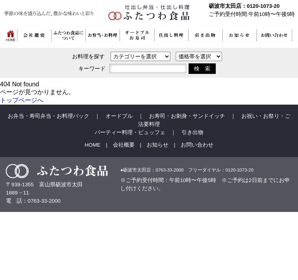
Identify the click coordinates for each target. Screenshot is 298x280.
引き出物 (192, 132)
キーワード (92, 68)
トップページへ (21, 100)
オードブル (119, 116)
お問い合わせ (197, 145)
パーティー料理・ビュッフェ (130, 132)
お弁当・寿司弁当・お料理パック (48, 116)
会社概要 (124, 145)
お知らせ (157, 145)
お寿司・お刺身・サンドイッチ (187, 116)
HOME (92, 145)
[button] (103, 36)
